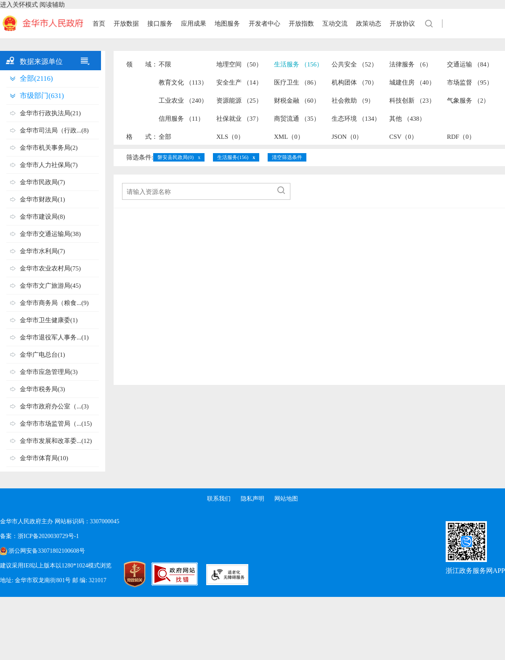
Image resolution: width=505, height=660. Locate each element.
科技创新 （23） (412, 100)
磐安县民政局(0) (175, 157)
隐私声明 (252, 499)
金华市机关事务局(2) (49, 147)
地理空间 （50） (239, 64)
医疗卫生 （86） (297, 82)
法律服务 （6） (410, 64)
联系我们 (219, 499)
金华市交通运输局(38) (50, 234)
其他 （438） (407, 118)
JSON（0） (347, 136)
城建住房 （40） (412, 82)
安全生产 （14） (239, 82)
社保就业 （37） (239, 118)
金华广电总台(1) (42, 354)
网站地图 (286, 499)
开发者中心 (264, 23)
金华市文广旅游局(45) (50, 285)
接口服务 (160, 23)
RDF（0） (461, 136)
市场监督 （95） (470, 82)
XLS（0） (230, 136)
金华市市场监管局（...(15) (56, 423)
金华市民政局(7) (42, 182)
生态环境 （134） (356, 118)
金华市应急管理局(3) (49, 371)
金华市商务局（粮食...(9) (54, 303)
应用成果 (193, 23)
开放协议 (402, 23)
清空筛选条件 (287, 157)
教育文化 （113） (183, 82)
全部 (165, 136)
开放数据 (126, 23)
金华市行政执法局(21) (50, 113)
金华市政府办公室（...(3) (54, 406)
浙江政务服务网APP (475, 570)
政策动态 (368, 23)
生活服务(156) (232, 157)
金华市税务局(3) (42, 389)
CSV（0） (403, 136)
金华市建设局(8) (42, 216)
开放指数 (301, 23)
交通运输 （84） (470, 64)
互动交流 (335, 23)
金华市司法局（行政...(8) (54, 130)
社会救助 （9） (353, 100)
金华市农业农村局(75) (50, 268)
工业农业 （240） (183, 100)
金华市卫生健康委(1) (49, 320)
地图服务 (227, 23)
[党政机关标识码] (126, 574)
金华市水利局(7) (42, 251)
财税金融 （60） (297, 100)
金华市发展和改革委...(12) (56, 440)
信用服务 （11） (181, 118)
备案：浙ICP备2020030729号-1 (39, 536)
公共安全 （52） (354, 64)
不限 (165, 64)
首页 (99, 23)
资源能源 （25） (239, 100)
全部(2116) (36, 78)
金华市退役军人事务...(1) (54, 337)
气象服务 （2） (468, 100)
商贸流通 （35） (297, 118)
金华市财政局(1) (42, 199)
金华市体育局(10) (44, 458)
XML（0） (289, 136)
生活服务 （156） (298, 64)
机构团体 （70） (354, 82)
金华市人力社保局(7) (49, 165)
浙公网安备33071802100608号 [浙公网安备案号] (46, 551)
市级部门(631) (42, 96)
